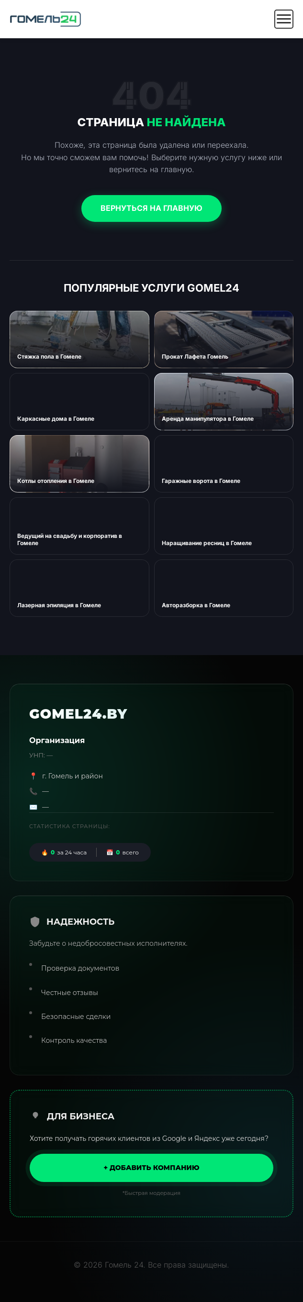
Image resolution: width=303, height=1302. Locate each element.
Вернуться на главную (151, 208)
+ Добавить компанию (151, 1167)
